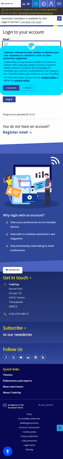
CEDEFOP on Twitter (13, 357)
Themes (8, 374)
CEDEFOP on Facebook (6, 357)
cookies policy (48, 77)
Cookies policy (29, 431)
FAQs (29, 414)
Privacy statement (29, 436)
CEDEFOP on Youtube (21, 357)
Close (59, 18)
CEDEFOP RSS (43, 357)
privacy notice (22, 80)
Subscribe (13, 328)
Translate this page (30, 22)
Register (51, 3)
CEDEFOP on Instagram (36, 357)
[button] (7, 451)
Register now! (15, 132)
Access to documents (29, 427)
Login (43, 3)
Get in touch (15, 278)
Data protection (29, 440)
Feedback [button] (60, 428)
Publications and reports (17, 380)
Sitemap (29, 449)
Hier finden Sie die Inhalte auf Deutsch (36, 13)
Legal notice (29, 445)
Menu (59, 4)
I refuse (27, 88)
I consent (11, 87)
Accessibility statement (29, 418)
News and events (13, 386)
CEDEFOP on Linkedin (28, 357)
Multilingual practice (29, 423)
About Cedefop (12, 392)
